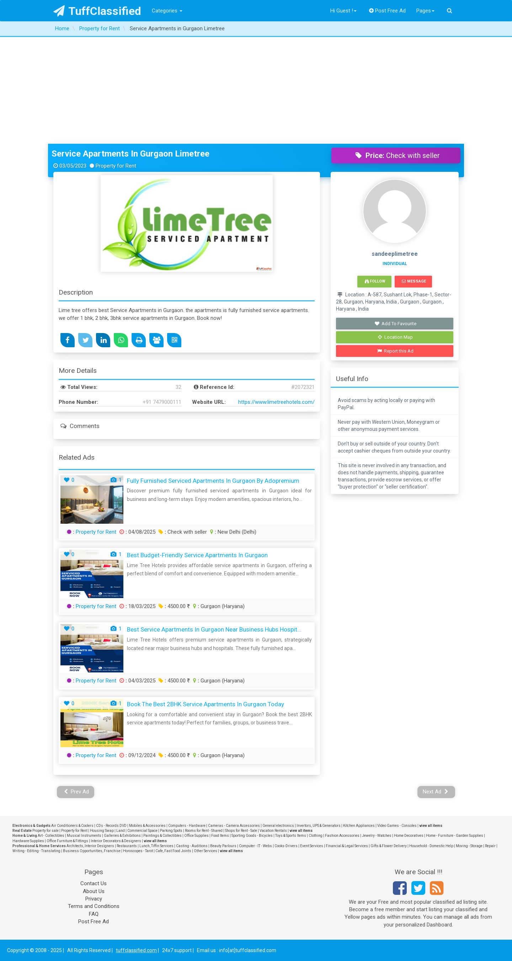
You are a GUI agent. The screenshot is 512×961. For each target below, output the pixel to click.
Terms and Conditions (93, 906)
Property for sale (45, 831)
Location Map (395, 337)
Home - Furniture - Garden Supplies (454, 836)
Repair (490, 846)
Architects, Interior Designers (90, 846)
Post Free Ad (387, 10)
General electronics (278, 826)
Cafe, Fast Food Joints (173, 851)
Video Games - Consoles (397, 826)
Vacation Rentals (273, 831)
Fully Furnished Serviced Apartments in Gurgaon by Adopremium (213, 480)
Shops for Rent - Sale (241, 831)
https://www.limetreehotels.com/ (276, 402)
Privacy (93, 899)
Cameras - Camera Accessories (234, 826)
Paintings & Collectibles (162, 836)
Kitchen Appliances (359, 826)
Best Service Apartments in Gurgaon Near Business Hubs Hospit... (214, 629)
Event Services (311, 846)
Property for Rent (96, 532)
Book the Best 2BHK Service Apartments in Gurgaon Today (205, 704)
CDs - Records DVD (111, 826)
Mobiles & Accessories (147, 826)
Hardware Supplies (28, 841)
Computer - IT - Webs (255, 846)
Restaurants (127, 846)
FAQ (93, 914)
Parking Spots (171, 831)
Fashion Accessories (342, 836)
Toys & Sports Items (290, 836)
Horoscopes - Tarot (138, 851)
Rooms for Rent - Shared (204, 831)
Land (120, 831)
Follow (375, 281)
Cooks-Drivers (286, 846)
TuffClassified (97, 11)
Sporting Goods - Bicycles (252, 836)
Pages (425, 10)
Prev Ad (76, 791)
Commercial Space (142, 831)
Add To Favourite (395, 323)
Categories (167, 10)
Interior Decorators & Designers (116, 841)
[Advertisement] (256, 90)
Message (414, 281)
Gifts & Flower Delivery (388, 846)
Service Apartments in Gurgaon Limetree (130, 153)
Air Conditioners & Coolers (72, 826)
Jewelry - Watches (376, 836)
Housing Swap (102, 831)
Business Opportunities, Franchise (92, 851)
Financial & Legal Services (347, 846)
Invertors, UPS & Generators (319, 826)
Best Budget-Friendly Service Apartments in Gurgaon (197, 555)
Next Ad (435, 791)
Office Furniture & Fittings (67, 841)
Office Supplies (196, 836)
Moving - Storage (469, 846)
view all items (430, 826)
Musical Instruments (84, 836)
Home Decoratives (408, 836)
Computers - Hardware (187, 826)
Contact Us (93, 883)
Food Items (220, 836)
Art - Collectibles (51, 836)
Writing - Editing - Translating (36, 851)
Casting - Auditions (192, 846)
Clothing (315, 836)
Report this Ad (395, 351)
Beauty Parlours (223, 846)
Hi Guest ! (343, 10)
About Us (94, 891)
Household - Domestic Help (431, 846)
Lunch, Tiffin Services (156, 846)
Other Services (205, 851)
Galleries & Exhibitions (122, 836)
